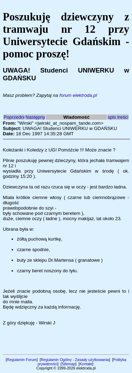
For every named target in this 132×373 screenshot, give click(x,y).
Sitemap (68, 364)
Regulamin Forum (22, 360)
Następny (35, 117)
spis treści (118, 117)
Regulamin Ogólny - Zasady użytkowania (75, 360)
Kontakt (86, 364)
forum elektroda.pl (78, 95)
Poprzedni (14, 117)
